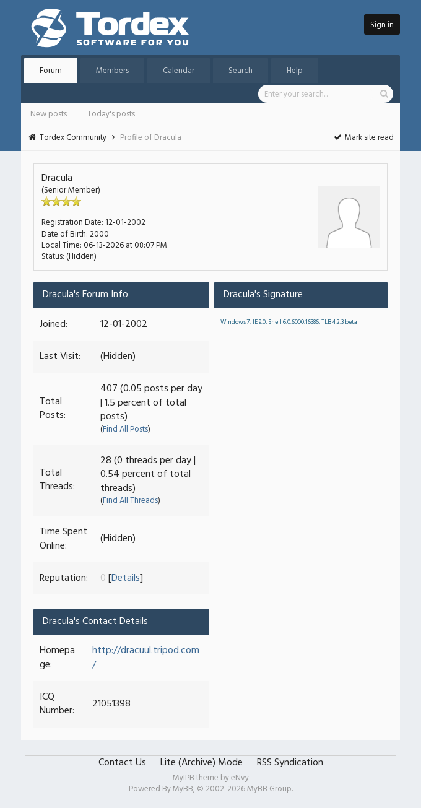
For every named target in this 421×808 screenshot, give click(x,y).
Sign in (382, 25)
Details (125, 578)
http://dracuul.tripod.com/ (145, 657)
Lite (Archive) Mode (201, 763)
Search (240, 70)
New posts (48, 114)
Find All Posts (125, 429)
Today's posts (111, 114)
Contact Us (122, 763)
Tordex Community (73, 137)
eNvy (240, 777)
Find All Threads (130, 500)
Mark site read (363, 137)
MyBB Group (269, 789)
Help (295, 70)
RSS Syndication (290, 763)
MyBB (183, 789)
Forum (51, 70)
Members (112, 70)
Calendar (178, 70)
